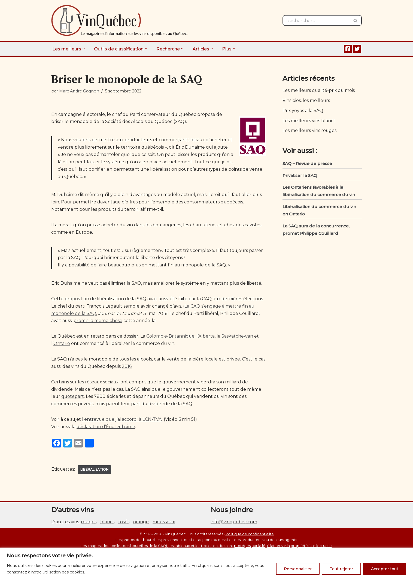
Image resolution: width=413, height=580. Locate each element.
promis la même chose (98, 330)
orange (141, 532)
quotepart (73, 406)
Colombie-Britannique (171, 345)
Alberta (207, 345)
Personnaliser (298, 568)
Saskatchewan (238, 345)
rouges (88, 532)
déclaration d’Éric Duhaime (106, 437)
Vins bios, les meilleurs (306, 100)
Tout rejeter (341, 568)
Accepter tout (384, 568)
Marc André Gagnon (79, 91)
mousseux (164, 532)
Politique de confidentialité (250, 544)
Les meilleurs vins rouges (310, 131)
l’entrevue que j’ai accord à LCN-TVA (122, 429)
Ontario (61, 353)
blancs (107, 532)
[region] (206, 564)
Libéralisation (95, 480)
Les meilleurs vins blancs (309, 121)
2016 (128, 376)
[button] (84, 49)
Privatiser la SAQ (300, 176)
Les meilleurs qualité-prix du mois (319, 90)
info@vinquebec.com (234, 532)
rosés (123, 532)
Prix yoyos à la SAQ (303, 111)
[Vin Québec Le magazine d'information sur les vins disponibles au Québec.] (119, 20)
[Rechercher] (316, 20)
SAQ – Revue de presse (307, 164)
